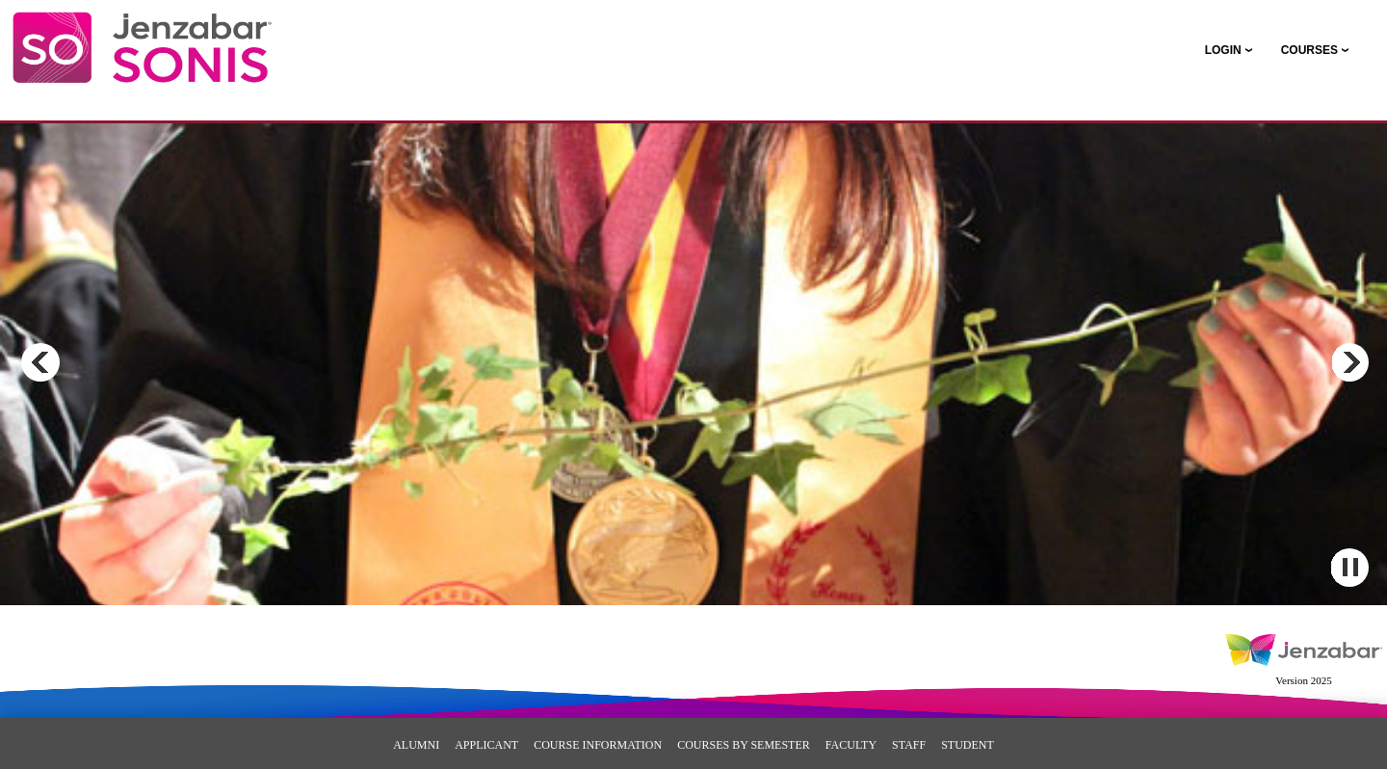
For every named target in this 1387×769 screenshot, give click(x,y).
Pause (1349, 567)
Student (967, 745)
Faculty (851, 745)
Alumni (416, 745)
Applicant (486, 745)
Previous (40, 362)
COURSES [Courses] (1309, 50)
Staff (909, 745)
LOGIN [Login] (1223, 50)
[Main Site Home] (142, 34)
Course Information (598, 745)
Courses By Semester (743, 745)
